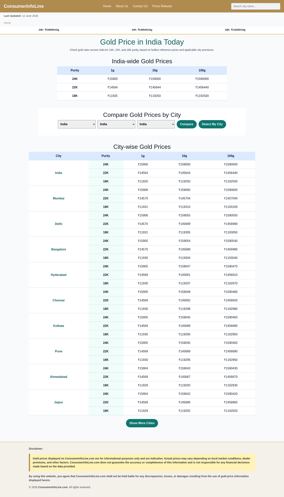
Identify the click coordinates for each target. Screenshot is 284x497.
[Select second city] (116, 124)
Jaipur (58, 402)
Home (107, 6)
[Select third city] (156, 124)
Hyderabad (59, 274)
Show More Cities (141, 423)
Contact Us (140, 6)
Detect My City (212, 124)
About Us (122, 6)
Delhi (58, 223)
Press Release (162, 6)
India (58, 172)
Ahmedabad (58, 376)
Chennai (58, 300)
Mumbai (58, 198)
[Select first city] (77, 124)
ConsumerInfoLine (24, 6)
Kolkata (58, 325)
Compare (186, 124)
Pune (58, 351)
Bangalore (58, 249)
